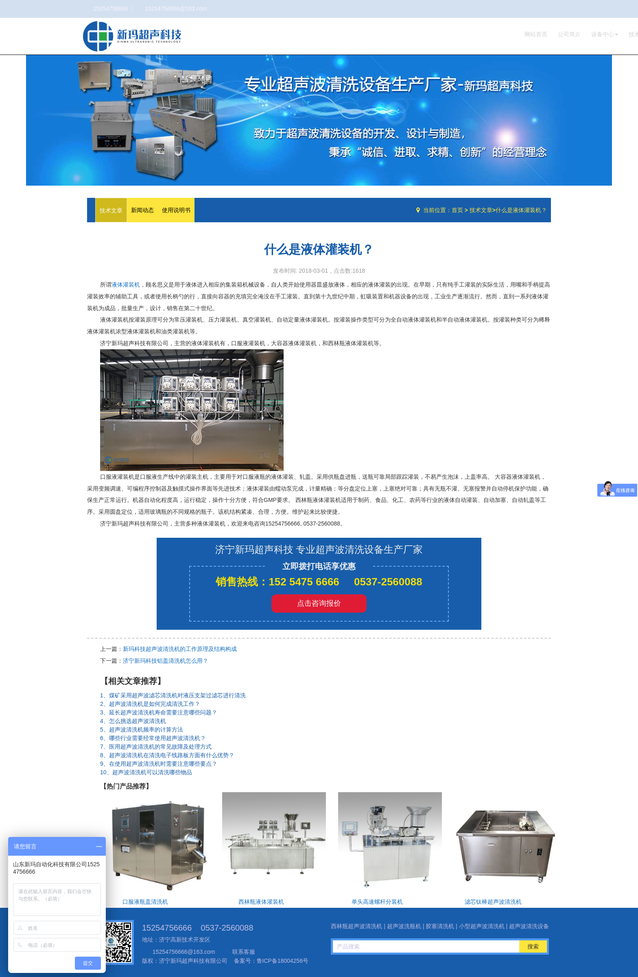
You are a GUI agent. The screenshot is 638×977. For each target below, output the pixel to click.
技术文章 (500, 34)
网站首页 (396, 34)
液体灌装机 (125, 284)
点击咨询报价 (319, 603)
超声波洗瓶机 (132, 36)
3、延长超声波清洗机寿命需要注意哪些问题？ (158, 712)
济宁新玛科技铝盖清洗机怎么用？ (165, 660)
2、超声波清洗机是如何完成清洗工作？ (150, 704)
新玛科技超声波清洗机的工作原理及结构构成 (180, 649)
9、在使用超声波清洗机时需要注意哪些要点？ (158, 763)
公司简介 (430, 34)
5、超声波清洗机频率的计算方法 (141, 729)
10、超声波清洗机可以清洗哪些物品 (146, 772)
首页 (457, 210)
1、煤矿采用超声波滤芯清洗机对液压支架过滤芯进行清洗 (173, 695)
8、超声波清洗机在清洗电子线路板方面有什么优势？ (167, 755)
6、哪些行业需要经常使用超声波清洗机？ (153, 738)
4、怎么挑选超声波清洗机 (133, 721)
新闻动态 (142, 210)
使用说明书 (176, 210)
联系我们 (534, 34)
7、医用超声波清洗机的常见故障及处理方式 (156, 746)
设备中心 (465, 34)
